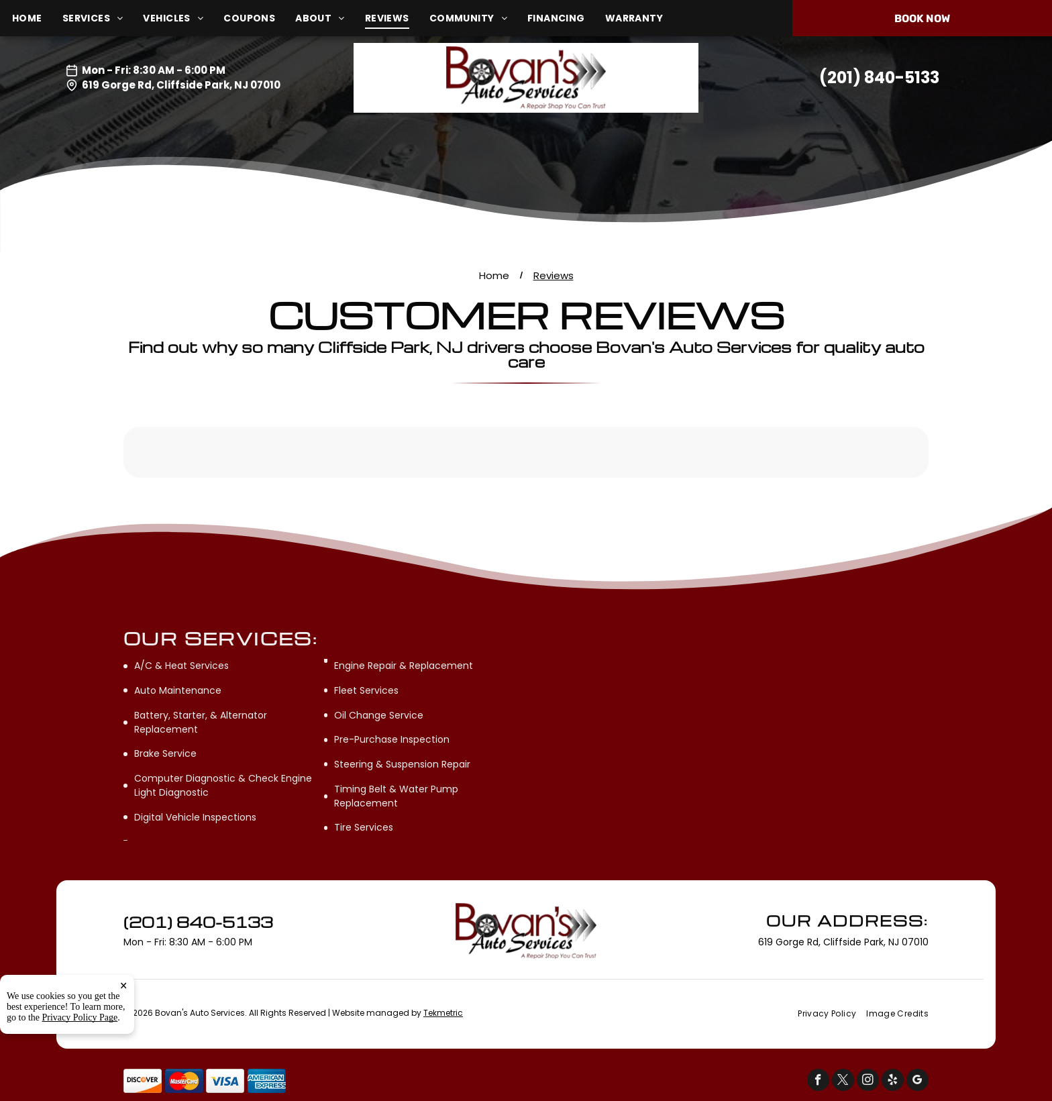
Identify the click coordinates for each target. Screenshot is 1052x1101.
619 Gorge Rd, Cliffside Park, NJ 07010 (181, 85)
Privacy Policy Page (80, 1017)
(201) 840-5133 (879, 77)
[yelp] (893, 1081)
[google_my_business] (917, 1081)
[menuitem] (37, 18)
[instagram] (868, 1081)
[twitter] (843, 1081)
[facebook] (818, 1081)
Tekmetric (443, 1012)
